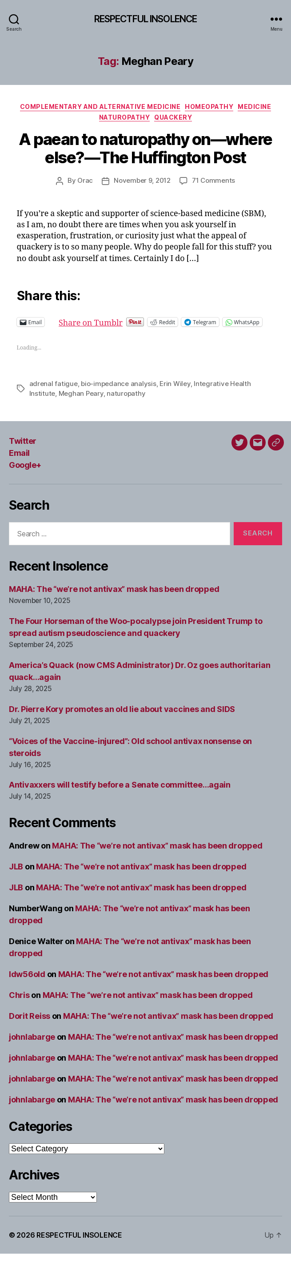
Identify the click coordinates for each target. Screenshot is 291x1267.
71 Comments (213, 180)
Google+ (25, 478)
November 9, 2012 (142, 180)
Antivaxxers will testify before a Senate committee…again (120, 798)
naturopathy (126, 406)
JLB (16, 880)
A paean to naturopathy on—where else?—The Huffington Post (145, 148)
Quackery (173, 117)
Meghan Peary (81, 406)
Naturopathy (124, 117)
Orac (85, 180)
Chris (19, 1008)
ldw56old (27, 987)
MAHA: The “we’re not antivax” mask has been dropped (114, 602)
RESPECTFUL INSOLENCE (145, 19)
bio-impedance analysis (118, 397)
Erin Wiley (174, 397)
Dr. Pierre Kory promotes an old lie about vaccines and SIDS (122, 722)
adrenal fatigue (53, 397)
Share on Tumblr (119, 322)
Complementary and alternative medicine (100, 106)
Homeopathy (209, 106)
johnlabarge (32, 1050)
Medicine (254, 106)
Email (19, 466)
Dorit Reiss (29, 1029)
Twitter (22, 454)
